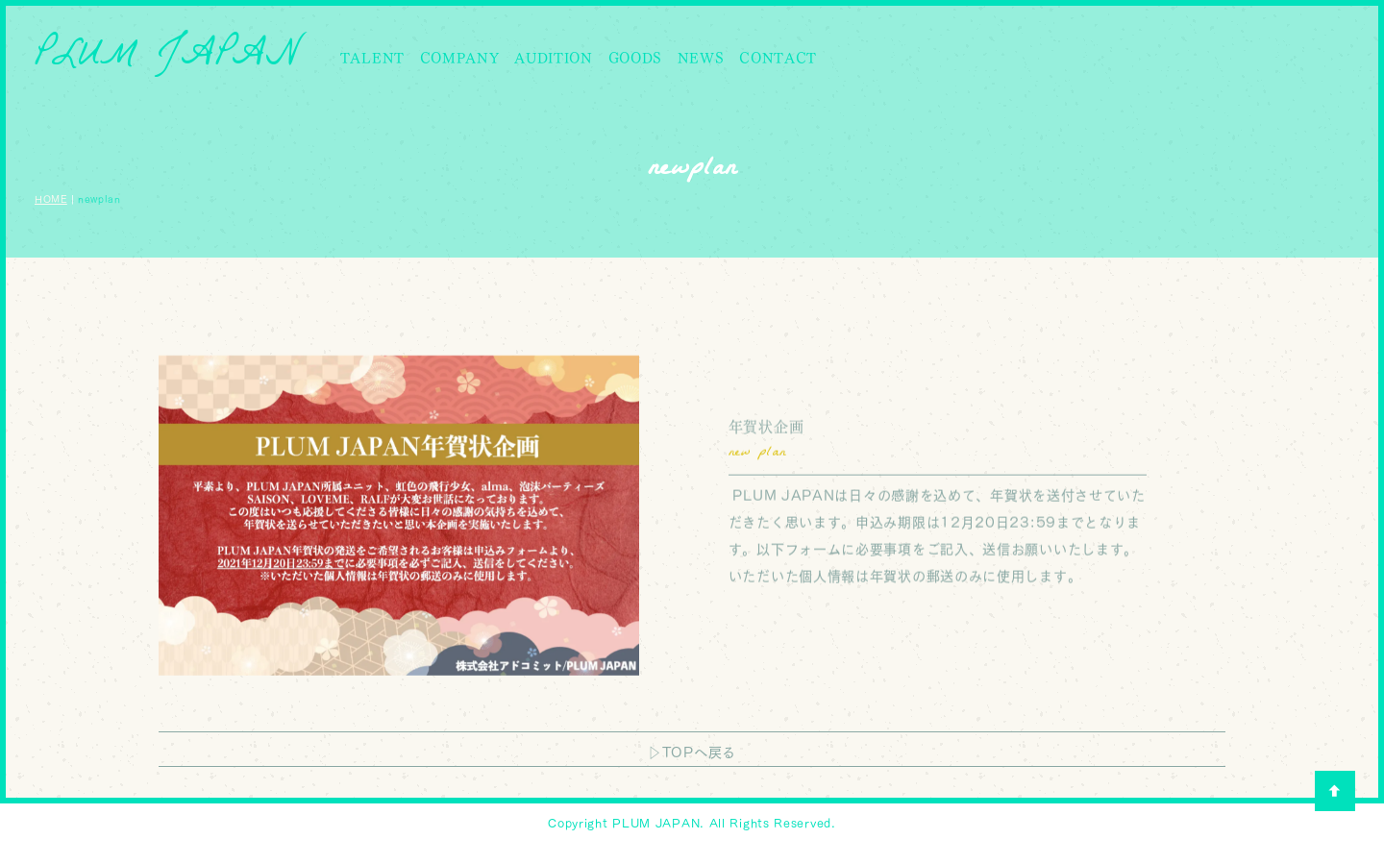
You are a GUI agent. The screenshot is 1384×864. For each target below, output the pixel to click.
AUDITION (553, 58)
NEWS (701, 58)
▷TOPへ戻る (692, 752)
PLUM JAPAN (168, 58)
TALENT (372, 58)
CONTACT (778, 58)
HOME (51, 199)
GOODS (635, 58)
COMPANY (460, 58)
